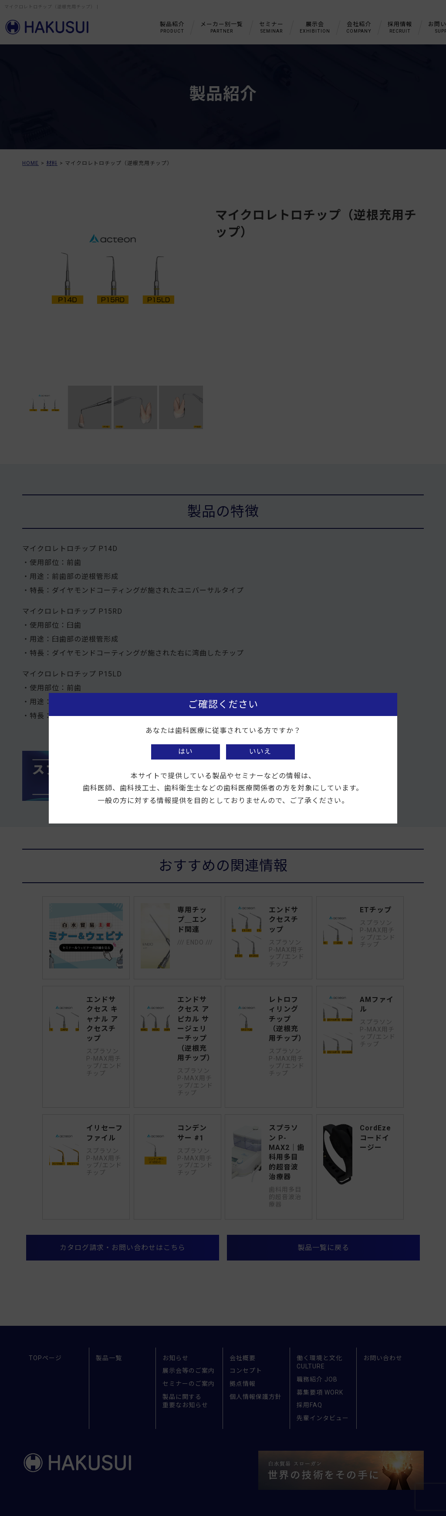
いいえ (260, 751)
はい (185, 751)
